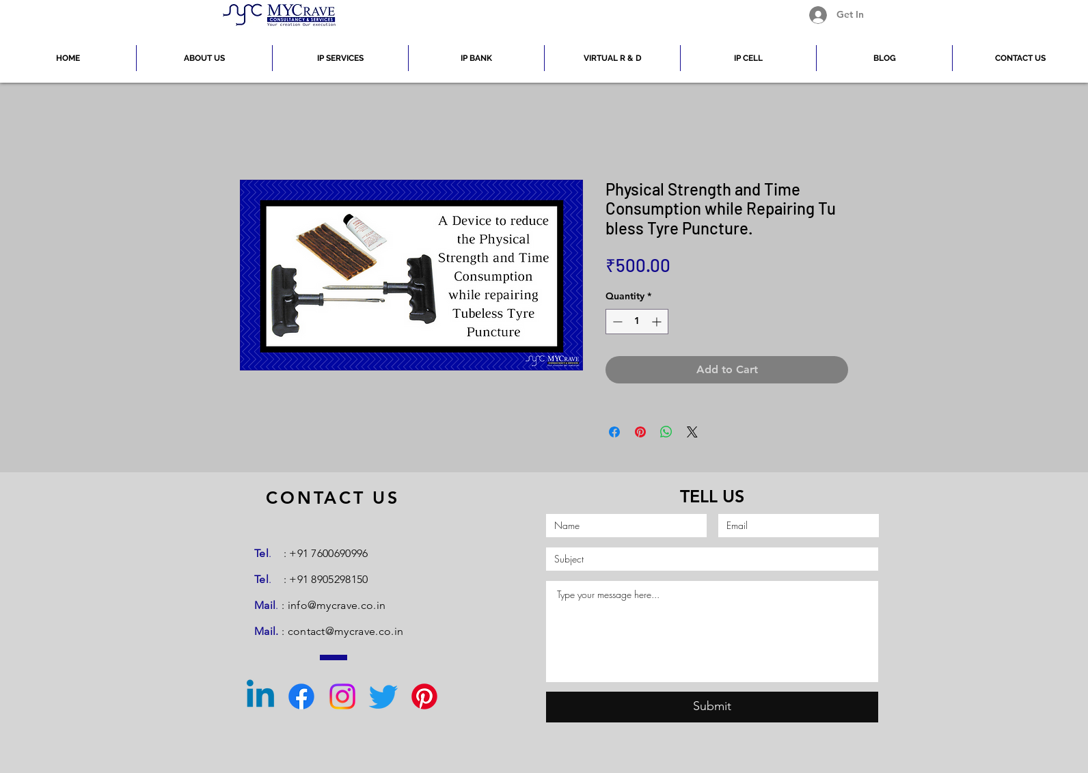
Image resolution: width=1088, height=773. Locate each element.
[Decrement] (616, 322)
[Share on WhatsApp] (666, 432)
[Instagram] (342, 696)
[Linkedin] (260, 696)
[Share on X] (692, 432)
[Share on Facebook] (614, 432)
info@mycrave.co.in (337, 605)
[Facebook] (301, 696)
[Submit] (712, 707)
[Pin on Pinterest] (640, 432)
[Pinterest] (424, 696)
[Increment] (657, 322)
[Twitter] (383, 696)
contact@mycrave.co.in (346, 631)
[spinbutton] (637, 322)
